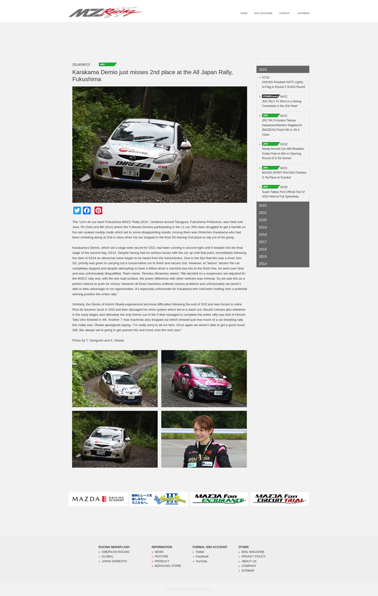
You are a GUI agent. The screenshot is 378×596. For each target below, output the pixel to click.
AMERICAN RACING (115, 552)
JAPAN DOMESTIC (114, 561)
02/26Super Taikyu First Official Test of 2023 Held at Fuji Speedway (283, 191)
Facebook (202, 556)
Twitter (200, 552)
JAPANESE (303, 13)
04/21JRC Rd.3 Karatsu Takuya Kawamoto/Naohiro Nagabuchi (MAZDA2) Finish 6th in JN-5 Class (282, 125)
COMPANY (249, 566)
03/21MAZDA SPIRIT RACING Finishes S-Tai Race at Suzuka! (284, 172)
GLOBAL (108, 556)
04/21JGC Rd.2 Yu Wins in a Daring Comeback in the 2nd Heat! (281, 101)
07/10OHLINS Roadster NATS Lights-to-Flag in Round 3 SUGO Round (283, 82)
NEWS (223, 28)
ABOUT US (249, 561)
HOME (243, 13)
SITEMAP (284, 13)
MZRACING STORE (289, 28)
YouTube (201, 561)
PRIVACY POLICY (254, 556)
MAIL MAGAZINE (263, 13)
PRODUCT (262, 28)
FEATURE (241, 28)
